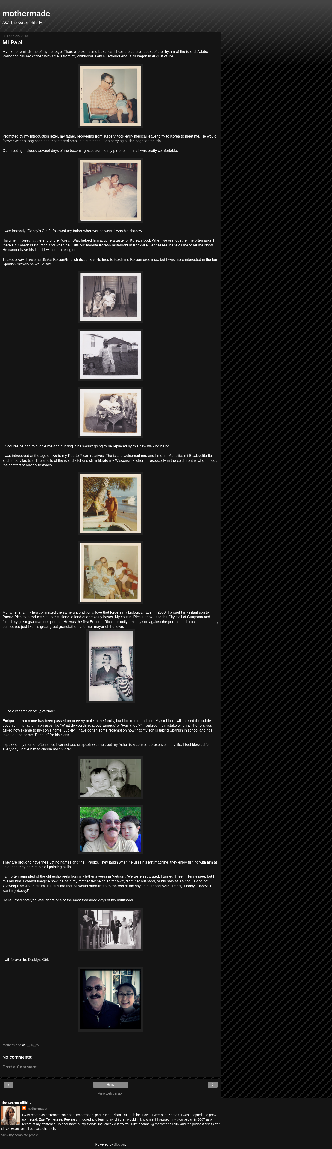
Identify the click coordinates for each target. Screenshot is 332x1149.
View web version (111, 1093)
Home (110, 1084)
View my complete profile (19, 1135)
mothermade (26, 13)
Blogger (119, 1144)
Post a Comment (20, 1067)
